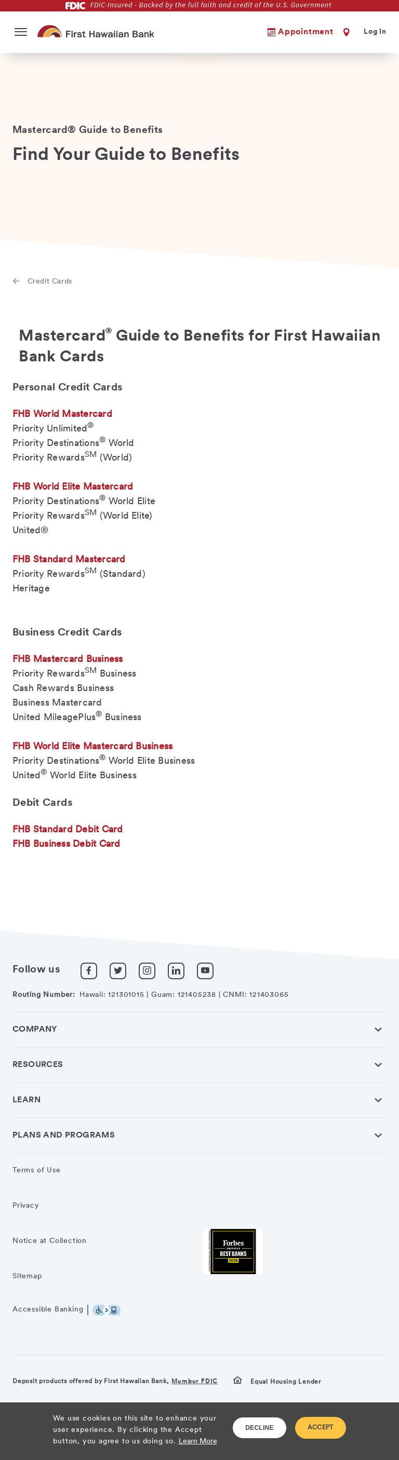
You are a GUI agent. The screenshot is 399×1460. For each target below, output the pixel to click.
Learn (26, 1100)
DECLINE (259, 1427)
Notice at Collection (49, 1241)
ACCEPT (321, 1428)
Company (35, 1029)
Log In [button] (375, 32)
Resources (37, 1065)
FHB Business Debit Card (66, 844)
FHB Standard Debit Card (67, 830)
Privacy (25, 1206)
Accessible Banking (47, 1310)
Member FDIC (194, 1381)
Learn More (198, 1441)
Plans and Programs (63, 1135)
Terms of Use (36, 1170)
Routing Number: (43, 995)
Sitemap (27, 1276)
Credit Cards (50, 282)
